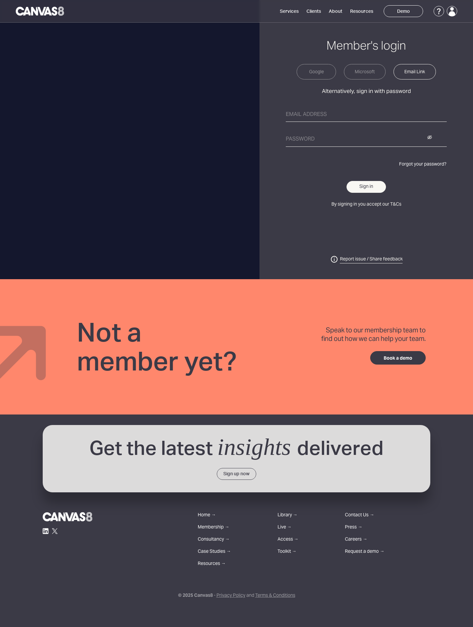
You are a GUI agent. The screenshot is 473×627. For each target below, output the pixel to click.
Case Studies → (214, 552)
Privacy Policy (230, 596)
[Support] (439, 11)
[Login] (452, 11)
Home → (207, 515)
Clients (313, 11)
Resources (361, 11)
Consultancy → (214, 539)
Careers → (356, 539)
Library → (288, 515)
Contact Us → (359, 515)
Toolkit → (287, 552)
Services (289, 11)
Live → (285, 527)
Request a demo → (364, 552)
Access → (288, 539)
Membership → (213, 527)
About (335, 11)
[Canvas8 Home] (40, 11)
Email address (306, 115)
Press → (353, 527)
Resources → (212, 564)
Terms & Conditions (275, 596)
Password (300, 139)
